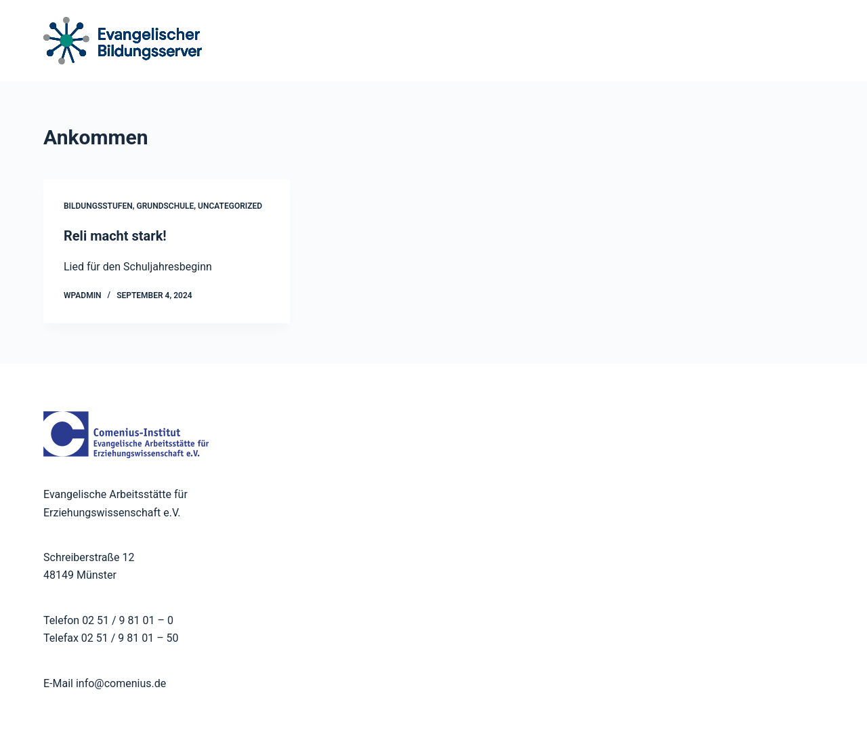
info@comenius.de (119, 683)
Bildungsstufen (98, 206)
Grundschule (165, 206)
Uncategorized (230, 206)
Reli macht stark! (115, 236)
